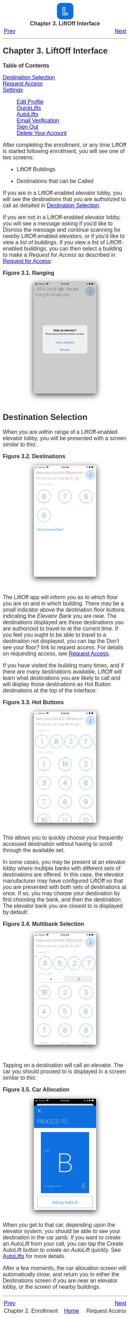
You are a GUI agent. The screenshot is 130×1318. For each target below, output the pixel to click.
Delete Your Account (42, 133)
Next (120, 31)
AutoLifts (27, 114)
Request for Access (27, 261)
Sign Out (27, 127)
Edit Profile (30, 102)
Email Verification (38, 121)
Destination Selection (29, 77)
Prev (9, 31)
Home (71, 1311)
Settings (13, 90)
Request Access (23, 84)
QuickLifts (29, 108)
